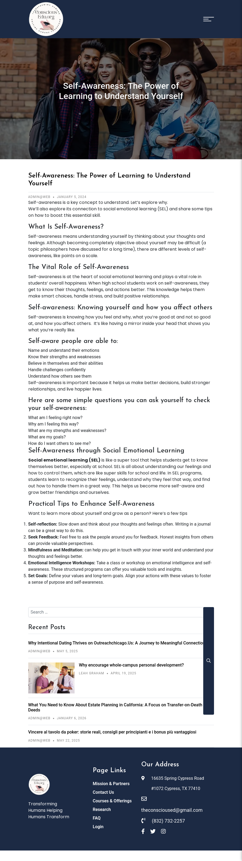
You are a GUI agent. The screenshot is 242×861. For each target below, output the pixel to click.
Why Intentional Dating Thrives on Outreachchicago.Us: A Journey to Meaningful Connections (118, 643)
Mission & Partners (111, 782)
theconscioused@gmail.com (172, 804)
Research (102, 808)
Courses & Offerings (112, 799)
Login (98, 825)
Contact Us (103, 790)
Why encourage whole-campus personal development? (131, 665)
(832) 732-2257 (163, 819)
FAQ (97, 816)
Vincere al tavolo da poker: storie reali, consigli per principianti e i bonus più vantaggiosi (112, 732)
